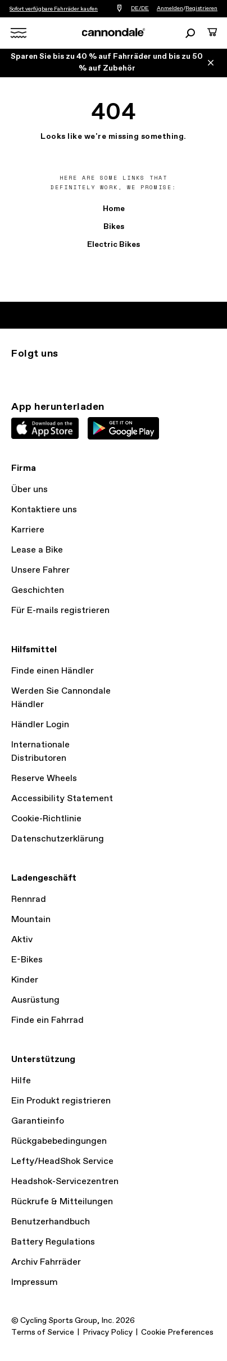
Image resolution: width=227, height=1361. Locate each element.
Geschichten (37, 590)
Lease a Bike (37, 550)
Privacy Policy (108, 1332)
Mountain (31, 919)
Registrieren (201, 8)
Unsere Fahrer (40, 570)
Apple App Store (45, 428)
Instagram (18, 374)
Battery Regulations (53, 1242)
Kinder (24, 980)
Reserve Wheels (44, 778)
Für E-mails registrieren (60, 610)
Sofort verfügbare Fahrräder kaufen (54, 9)
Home (114, 209)
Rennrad (28, 899)
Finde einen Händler (52, 671)
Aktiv (22, 940)
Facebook (67, 374)
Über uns (29, 489)
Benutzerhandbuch (50, 1222)
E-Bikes (27, 960)
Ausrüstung (35, 1000)
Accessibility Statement (62, 799)
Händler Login (40, 725)
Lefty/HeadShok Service (62, 1161)
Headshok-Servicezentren (65, 1181)
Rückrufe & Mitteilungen (62, 1202)
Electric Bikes (113, 245)
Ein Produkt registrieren (61, 1101)
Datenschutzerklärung (57, 839)
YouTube (92, 374)
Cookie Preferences (177, 1332)
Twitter (42, 374)
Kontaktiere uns (44, 510)
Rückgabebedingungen (59, 1141)
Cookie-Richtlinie (46, 819)
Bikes (113, 227)
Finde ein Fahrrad (47, 1020)
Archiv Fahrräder (46, 1262)
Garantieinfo (37, 1121)
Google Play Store (123, 428)
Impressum (34, 1282)
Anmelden (170, 8)
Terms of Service (42, 1332)
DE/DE (140, 8)
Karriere (27, 530)
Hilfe (21, 1081)
